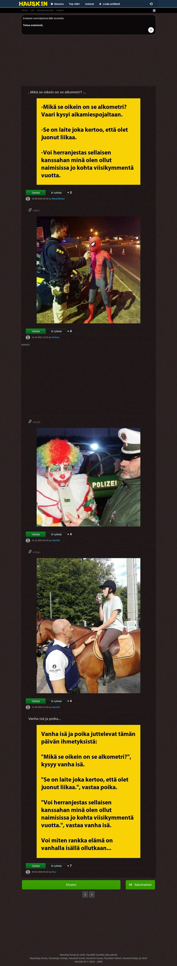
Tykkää (36, 192)
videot (60, 10)
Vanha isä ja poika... (44, 719)
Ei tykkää (56, 192)
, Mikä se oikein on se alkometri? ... (57, 92)
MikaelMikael (58, 199)
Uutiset (89, 3)
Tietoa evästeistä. (33, 25)
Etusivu (71, 884)
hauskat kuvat (45, 10)
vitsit (24, 10)
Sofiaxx (55, 337)
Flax (54, 872)
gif (32, 10)
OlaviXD (56, 540)
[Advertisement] (88, 62)
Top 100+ (74, 3)
